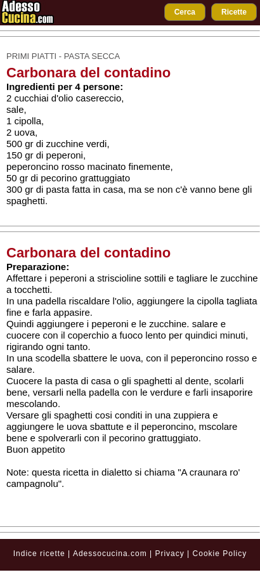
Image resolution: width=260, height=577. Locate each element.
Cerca (184, 12)
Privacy (171, 553)
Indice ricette (39, 553)
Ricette (234, 12)
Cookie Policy (220, 553)
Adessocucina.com (110, 553)
